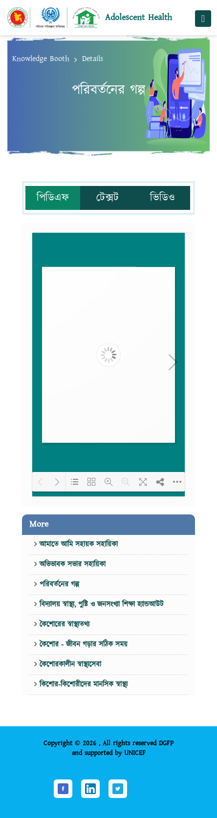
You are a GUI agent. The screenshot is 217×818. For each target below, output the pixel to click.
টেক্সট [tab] (107, 197)
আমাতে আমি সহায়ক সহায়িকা (77, 544)
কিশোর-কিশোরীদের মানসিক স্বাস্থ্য (82, 684)
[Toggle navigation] (203, 18)
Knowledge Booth (40, 58)
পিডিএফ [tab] (53, 197)
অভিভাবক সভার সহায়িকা (71, 564)
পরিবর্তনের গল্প (58, 584)
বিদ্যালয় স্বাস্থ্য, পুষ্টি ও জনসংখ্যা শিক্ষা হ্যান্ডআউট (100, 604)
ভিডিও (162, 197)
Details (92, 58)
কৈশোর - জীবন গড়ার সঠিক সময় (82, 644)
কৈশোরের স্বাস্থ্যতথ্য (63, 624)
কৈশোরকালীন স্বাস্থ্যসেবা (69, 664)
